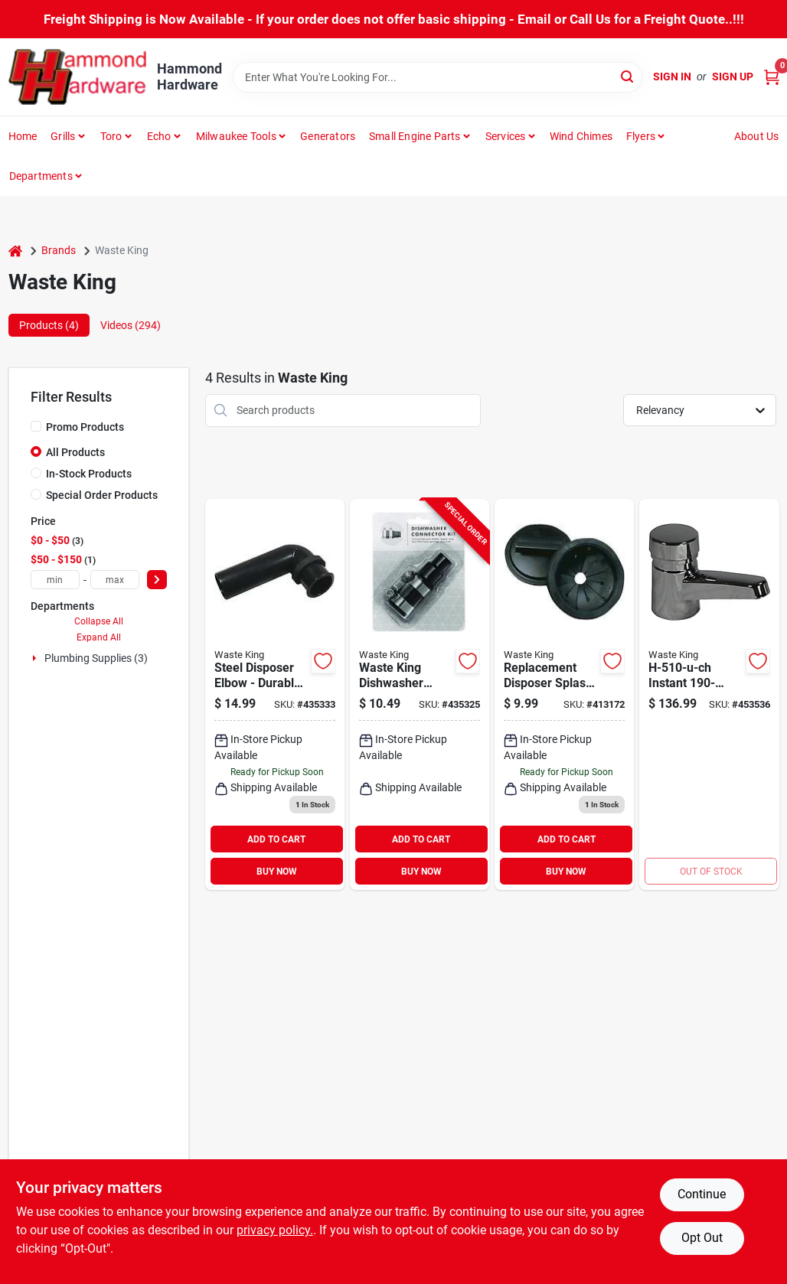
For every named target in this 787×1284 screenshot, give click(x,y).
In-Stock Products (89, 473)
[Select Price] (157, 579)
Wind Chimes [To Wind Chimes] (581, 136)
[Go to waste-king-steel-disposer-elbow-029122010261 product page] (275, 695)
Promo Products (85, 427)
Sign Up (732, 76)
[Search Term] (438, 77)
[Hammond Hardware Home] (77, 77)
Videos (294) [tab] (130, 325)
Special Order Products (102, 495)
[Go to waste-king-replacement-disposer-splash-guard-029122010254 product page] (564, 695)
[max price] (114, 579)
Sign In (672, 76)
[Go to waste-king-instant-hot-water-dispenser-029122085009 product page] (709, 695)
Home (23, 136)
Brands (58, 250)
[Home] (15, 251)
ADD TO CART (276, 839)
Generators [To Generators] (327, 136)
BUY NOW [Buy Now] (276, 871)
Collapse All (98, 621)
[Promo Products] (36, 426)
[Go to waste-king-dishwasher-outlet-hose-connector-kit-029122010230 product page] (419, 695)
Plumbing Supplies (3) (96, 658)
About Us (756, 136)
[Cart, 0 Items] (771, 77)
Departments (41, 176)
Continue (702, 1194)
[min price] (55, 579)
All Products (75, 452)
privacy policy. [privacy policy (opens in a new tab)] (275, 1230)
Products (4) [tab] (49, 325)
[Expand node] (36, 658)
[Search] (628, 76)
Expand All (99, 637)
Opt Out (702, 1237)
